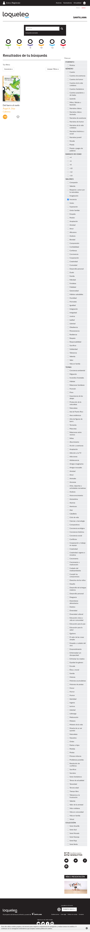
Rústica (71, 65)
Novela (71, 141)
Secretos (71, 773)
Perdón (71, 218)
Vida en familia (73, 364)
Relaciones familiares (75, 385)
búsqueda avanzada (32, 33)
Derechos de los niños (76, 580)
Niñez (70, 438)
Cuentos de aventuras (76, 76)
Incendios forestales (75, 378)
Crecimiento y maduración (73, 564)
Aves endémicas (74, 415)
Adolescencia (73, 460)
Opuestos (72, 738)
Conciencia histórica (75, 532)
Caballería (72, 514)
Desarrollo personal (75, 269)
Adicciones (72, 457)
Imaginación (72, 196)
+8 (30, 44)
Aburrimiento (73, 442)
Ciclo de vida (73, 517)
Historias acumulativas (76, 681)
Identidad (71, 699)
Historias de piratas (75, 684)
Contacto (81, 914)
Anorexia (71, 482)
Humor (71, 695)
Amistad (71, 225)
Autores (59, 3)
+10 (41, 44)
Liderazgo (71, 714)
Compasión (72, 182)
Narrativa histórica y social (75, 133)
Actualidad (77, 3)
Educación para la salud (74, 629)
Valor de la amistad (75, 805)
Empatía (71, 214)
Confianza (72, 250)
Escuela (71, 666)
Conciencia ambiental (76, 370)
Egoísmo (71, 633)
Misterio (71, 721)
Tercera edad (73, 788)
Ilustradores (67, 3)
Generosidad (73, 291)
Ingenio (71, 703)
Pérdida (71, 749)
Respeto (71, 338)
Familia (71, 276)
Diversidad (72, 610)
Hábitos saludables (75, 294)
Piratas (70, 752)
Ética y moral (73, 670)
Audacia (71, 236)
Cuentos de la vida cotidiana (75, 84)
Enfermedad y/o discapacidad (74, 654)
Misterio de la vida (75, 725)
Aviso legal (63, 914)
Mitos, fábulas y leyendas (74, 104)
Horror (71, 692)
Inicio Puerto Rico (84, 2)
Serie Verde (72, 844)
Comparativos (73, 525)
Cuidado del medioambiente (74, 570)
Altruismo (72, 232)
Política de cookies (72, 914)
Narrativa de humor (75, 122)
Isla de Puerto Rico (75, 412)
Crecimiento (72, 559)
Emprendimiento (74, 649)
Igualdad (71, 305)
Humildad (72, 298)
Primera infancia (74, 756)
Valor (70, 360)
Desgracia (72, 597)
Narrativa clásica (74, 108)
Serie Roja (72, 841)
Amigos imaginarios (75, 464)
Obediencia (72, 327)
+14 (63, 44)
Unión (70, 203)
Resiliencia (72, 334)
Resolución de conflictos (73, 765)
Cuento (71, 72)
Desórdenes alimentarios (72, 602)
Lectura (71, 706)
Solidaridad (72, 349)
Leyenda (71, 99)
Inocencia (72, 199)
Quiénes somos (55, 914)
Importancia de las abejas (75, 397)
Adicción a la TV (74, 453)
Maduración (72, 717)
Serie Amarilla (73, 826)
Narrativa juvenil (74, 137)
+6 (19, 44)
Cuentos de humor (75, 79)
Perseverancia (73, 331)
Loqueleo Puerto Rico (16, 15)
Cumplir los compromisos (73, 576)
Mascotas (72, 429)
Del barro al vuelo (11, 105)
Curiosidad (72, 265)
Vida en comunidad (75, 812)
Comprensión (73, 243)
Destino (71, 607)
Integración (72, 309)
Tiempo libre (73, 791)
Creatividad (72, 261)
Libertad (71, 324)
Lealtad (71, 320)
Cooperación (73, 258)
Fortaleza (71, 283)
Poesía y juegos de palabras (75, 150)
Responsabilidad (74, 342)
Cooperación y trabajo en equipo (76, 544)
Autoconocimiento (75, 495)
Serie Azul (72, 830)
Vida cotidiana (73, 808)
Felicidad (71, 280)
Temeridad (72, 784)
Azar (70, 510)
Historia (71, 677)
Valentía (71, 186)
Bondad (71, 240)
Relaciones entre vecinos (74, 434)
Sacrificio (71, 345)
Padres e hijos (73, 745)
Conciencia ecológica (76, 528)
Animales (71, 478)
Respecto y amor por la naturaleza (76, 191)
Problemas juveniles (75, 760)
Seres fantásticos (74, 777)
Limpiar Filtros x (53, 69)
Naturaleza (72, 408)
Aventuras (72, 506)
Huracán (71, 389)
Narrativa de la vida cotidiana (75, 127)
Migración (72, 374)
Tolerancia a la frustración (73, 796)
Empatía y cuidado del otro (76, 644)
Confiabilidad (73, 247)
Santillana (80, 17)
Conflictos (72, 539)
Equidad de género (75, 662)
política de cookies (46, 928)
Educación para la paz (76, 624)
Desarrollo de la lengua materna (76, 589)
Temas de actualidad (75, 780)
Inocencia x (8, 69)
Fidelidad (71, 287)
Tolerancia (72, 353)
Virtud (70, 819)
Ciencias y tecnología (76, 521)
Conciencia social (74, 536)
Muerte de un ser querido (74, 730)
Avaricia (71, 503)
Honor (70, 688)
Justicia (71, 316)
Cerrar (87, 928)
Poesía (70, 145)
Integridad (72, 313)
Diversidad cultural (75, 614)
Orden (70, 741)
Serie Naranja (73, 837)
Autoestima (72, 499)
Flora (70, 392)
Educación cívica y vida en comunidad (75, 619)
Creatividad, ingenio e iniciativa (76, 554)
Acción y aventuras (75, 446)
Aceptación (72, 221)
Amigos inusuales (74, 467)
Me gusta (18, 117)
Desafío (71, 584)
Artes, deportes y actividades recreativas (76, 487)
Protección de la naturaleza (74, 403)
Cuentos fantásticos (75, 89)
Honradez (72, 302)
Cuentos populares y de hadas (75, 94)
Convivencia (72, 254)
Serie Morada (73, 833)
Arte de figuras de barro (74, 420)
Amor (70, 229)
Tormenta (71, 425)
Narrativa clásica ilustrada (74, 113)
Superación (72, 207)
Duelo (70, 272)
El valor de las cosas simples (75, 638)
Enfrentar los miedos (75, 659)
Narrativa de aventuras (76, 118)
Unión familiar (73, 210)
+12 (52, 44)
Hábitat (71, 381)
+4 (8, 44)
